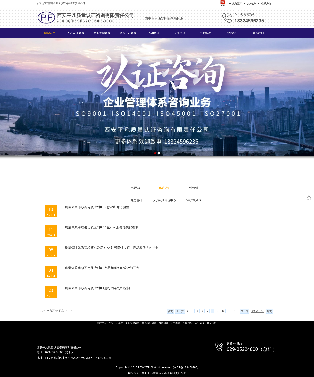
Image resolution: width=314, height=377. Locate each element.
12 (235, 311)
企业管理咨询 (102, 33)
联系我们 (258, 33)
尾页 (269, 311)
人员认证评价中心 (164, 200)
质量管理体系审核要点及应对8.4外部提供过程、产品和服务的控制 (112, 247)
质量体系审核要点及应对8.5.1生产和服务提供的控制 (102, 227)
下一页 (244, 311)
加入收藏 (249, 3)
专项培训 (154, 33)
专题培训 (136, 200)
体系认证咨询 (128, 33)
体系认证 (164, 187)
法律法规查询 (193, 200)
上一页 (180, 311)
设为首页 (235, 3)
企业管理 (193, 187)
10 (223, 311)
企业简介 (232, 33)
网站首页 (49, 33)
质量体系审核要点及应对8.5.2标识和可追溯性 (97, 207)
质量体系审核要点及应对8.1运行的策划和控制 (97, 288)
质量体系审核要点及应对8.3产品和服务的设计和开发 (102, 268)
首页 (170, 311)
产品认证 (136, 187)
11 (229, 311)
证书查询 (180, 33)
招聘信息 (206, 33)
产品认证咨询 (75, 33)
